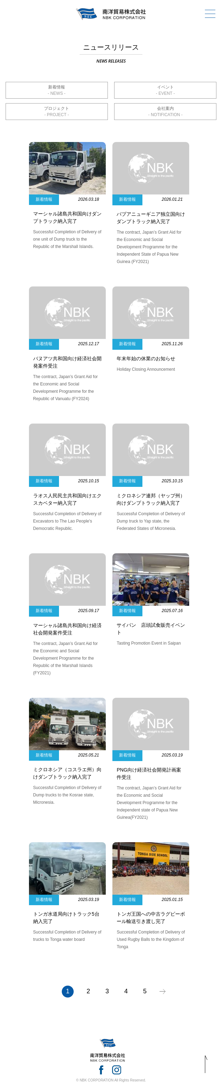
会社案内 (165, 108)
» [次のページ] (162, 991)
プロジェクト (56, 108)
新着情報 (56, 87)
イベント (165, 87)
